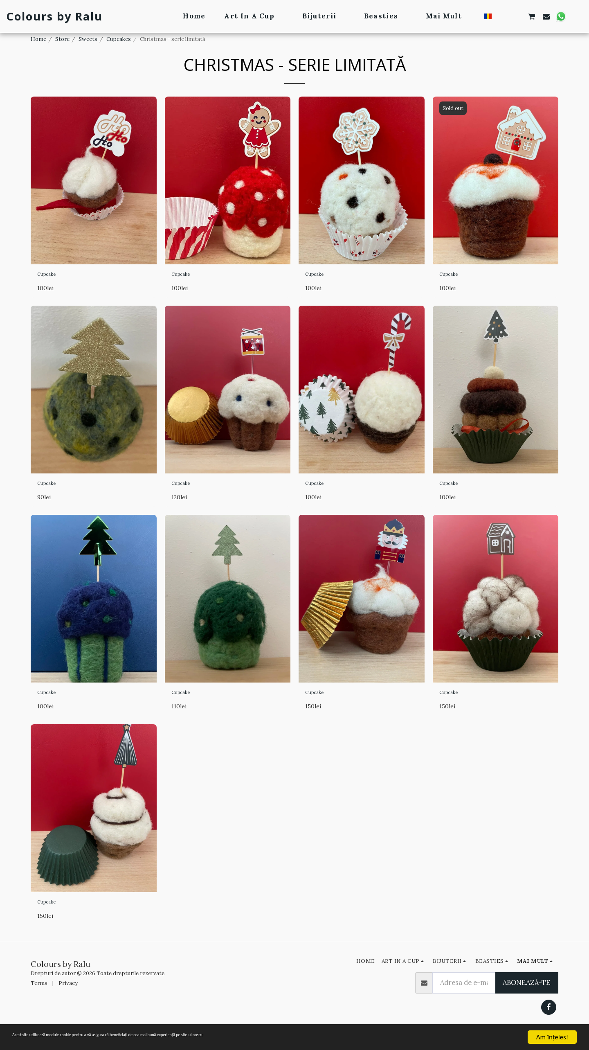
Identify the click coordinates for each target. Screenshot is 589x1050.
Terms (39, 996)
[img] (94, 180)
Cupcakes (118, 39)
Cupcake (51, 275)
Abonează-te (527, 995)
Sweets (88, 39)
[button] (502, 16)
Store (62, 39)
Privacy (68, 996)
